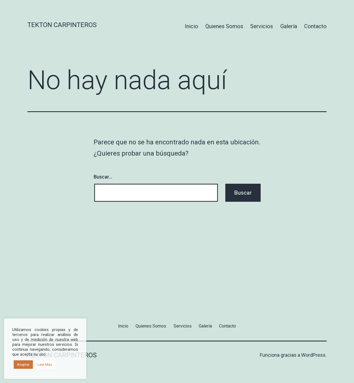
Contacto (315, 26)
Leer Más (45, 364)
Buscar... (103, 177)
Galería (288, 26)
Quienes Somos (224, 26)
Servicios (261, 26)
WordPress (313, 355)
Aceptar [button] (23, 364)
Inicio (191, 26)
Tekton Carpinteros (62, 25)
